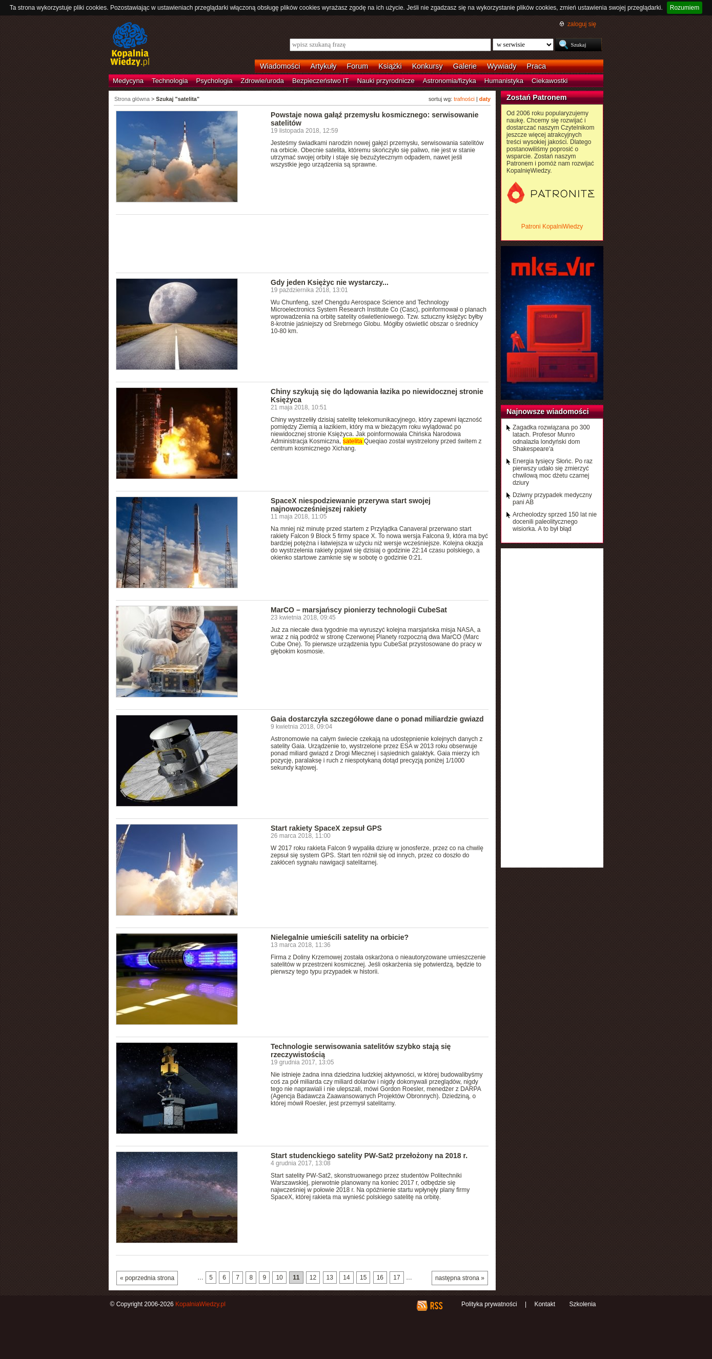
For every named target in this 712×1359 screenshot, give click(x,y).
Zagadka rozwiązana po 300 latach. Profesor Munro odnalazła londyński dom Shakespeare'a (551, 438)
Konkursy (427, 66)
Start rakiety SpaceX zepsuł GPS (326, 828)
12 (313, 1277)
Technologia (170, 81)
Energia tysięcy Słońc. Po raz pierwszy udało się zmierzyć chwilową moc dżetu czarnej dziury (553, 472)
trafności (464, 99)
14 (346, 1277)
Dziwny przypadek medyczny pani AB (552, 498)
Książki (390, 66)
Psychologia (214, 81)
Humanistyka (503, 81)
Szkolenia (582, 1304)
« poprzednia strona (147, 1278)
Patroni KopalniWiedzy (552, 226)
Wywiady (501, 66)
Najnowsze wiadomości (547, 411)
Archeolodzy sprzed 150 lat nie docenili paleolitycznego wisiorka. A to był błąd (555, 521)
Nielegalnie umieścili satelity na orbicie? (340, 937)
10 (279, 1277)
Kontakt (544, 1304)
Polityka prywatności (489, 1304)
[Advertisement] (302, 243)
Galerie (465, 66)
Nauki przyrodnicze (386, 81)
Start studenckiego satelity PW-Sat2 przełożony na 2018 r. (369, 1155)
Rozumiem (684, 7)
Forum (358, 66)
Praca (536, 66)
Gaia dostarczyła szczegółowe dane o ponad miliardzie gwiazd (377, 719)
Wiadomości (280, 66)
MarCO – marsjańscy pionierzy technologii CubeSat (359, 610)
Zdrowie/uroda (262, 81)
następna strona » (459, 1278)
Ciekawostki (549, 81)
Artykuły (323, 66)
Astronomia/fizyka (449, 81)
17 (396, 1277)
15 (363, 1277)
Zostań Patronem (536, 97)
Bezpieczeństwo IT (320, 81)
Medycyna (128, 81)
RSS (436, 1306)
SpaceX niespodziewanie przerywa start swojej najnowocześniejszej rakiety (351, 505)
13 (330, 1277)
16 (380, 1277)
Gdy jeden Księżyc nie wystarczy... (330, 282)
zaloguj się (581, 24)
